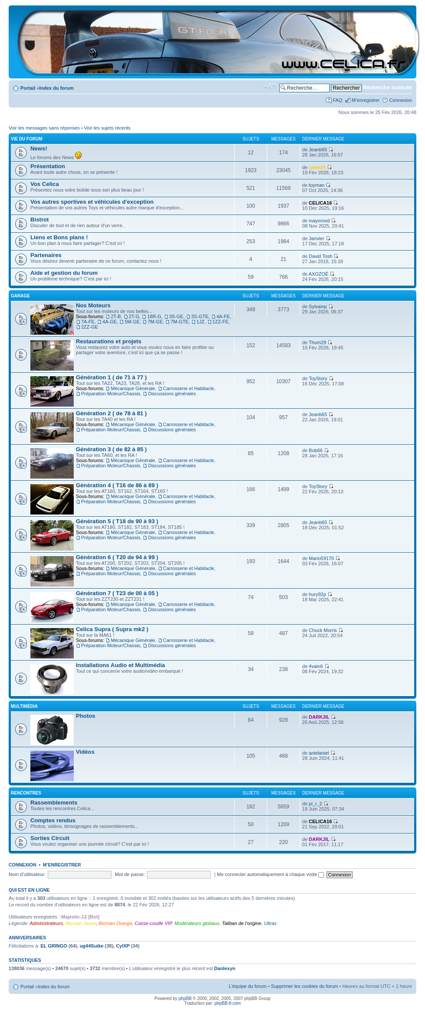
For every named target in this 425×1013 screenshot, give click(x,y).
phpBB (185, 998)
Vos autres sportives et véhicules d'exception (92, 202)
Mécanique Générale (133, 388)
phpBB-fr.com (228, 1003)
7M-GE (155, 321)
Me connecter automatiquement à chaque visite (270, 874)
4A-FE (223, 316)
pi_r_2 (315, 803)
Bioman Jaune (80, 923)
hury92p (317, 594)
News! (38, 148)
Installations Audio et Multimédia (120, 665)
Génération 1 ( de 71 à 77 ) (111, 377)
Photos (85, 716)
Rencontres (26, 793)
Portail (27, 88)
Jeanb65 (318, 149)
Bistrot (39, 219)
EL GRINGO (53, 945)
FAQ (337, 100)
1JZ (200, 321)
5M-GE (132, 321)
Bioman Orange (115, 923)
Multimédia (24, 706)
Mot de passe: (130, 874)
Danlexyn (224, 968)
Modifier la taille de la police (269, 86)
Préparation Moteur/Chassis (110, 393)
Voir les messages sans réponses (44, 127)
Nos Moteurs (93, 305)
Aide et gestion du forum (64, 273)
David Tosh (320, 256)
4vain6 (316, 666)
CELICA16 (320, 202)
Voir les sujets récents (107, 127)
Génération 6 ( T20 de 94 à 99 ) (117, 557)
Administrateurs (46, 923)
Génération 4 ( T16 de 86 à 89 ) (117, 485)
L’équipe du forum (247, 986)
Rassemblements (53, 802)
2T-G (134, 316)
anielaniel (319, 753)
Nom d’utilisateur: (27, 874)
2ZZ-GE (89, 326)
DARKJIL (319, 717)
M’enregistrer (365, 100)
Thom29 (317, 342)
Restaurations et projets (108, 341)
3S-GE (176, 316)
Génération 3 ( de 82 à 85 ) (111, 449)
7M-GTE (179, 321)
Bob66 (316, 450)
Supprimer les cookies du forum (304, 986)
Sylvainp (318, 306)
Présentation (47, 166)
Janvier (316, 238)
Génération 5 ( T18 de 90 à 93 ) (117, 521)
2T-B (116, 316)
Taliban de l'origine (242, 923)
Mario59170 (321, 558)
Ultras (270, 923)
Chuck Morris (323, 630)
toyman (316, 185)
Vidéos (85, 752)
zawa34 (317, 167)
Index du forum (56, 88)
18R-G (154, 316)
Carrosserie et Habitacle (188, 388)
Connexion (400, 100)
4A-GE (109, 321)
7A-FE (88, 321)
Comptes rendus (52, 820)
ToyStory (318, 378)
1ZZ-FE (220, 321)
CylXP (123, 945)
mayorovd (319, 220)
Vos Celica (44, 184)
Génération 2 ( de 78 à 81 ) (111, 413)
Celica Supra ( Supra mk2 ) (112, 629)
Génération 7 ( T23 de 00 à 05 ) (117, 593)
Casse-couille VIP (153, 923)
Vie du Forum (26, 139)
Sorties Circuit (49, 838)
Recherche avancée (387, 88)
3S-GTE (200, 316)
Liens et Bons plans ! (59, 237)
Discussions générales (172, 393)
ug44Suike (92, 945)
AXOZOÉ (318, 274)
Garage (20, 295)
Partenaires (46, 255)
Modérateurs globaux (196, 923)
